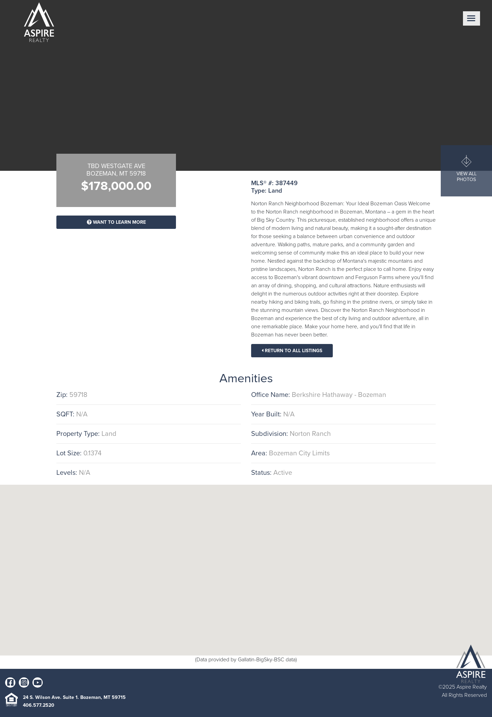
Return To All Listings (292, 351)
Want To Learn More (116, 222)
